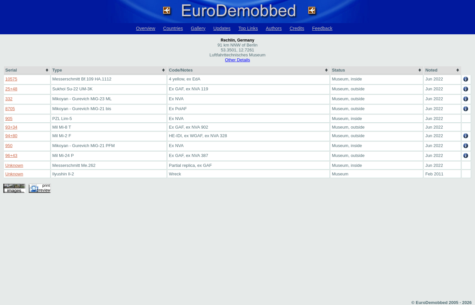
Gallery (198, 28)
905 (9, 118)
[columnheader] (27, 70)
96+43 (11, 155)
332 (9, 98)
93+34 (11, 127)
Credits (297, 28)
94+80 (11, 135)
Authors (274, 28)
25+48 (11, 88)
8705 (10, 108)
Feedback (322, 28)
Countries (173, 28)
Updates (222, 28)
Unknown (14, 165)
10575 (11, 78)
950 (9, 145)
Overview (145, 28)
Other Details (237, 59)
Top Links (248, 28)
